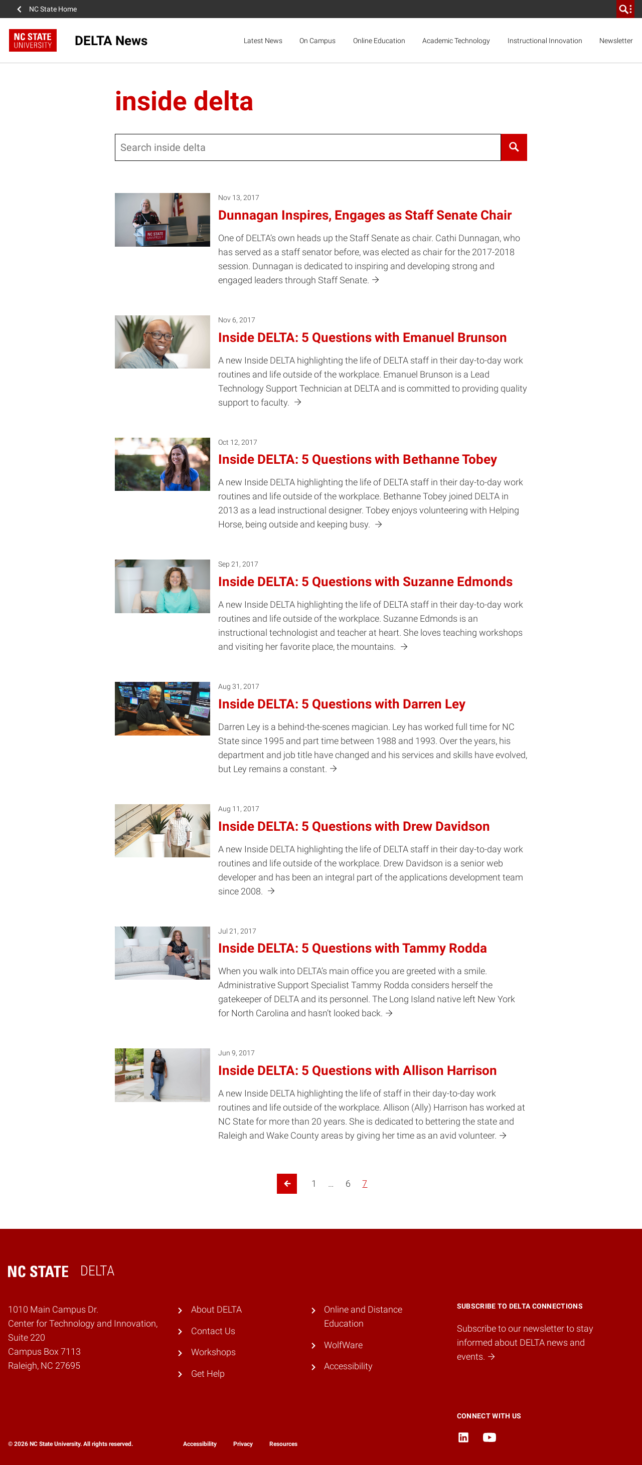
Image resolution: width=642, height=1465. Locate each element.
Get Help (208, 1374)
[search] (625, 9)
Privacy (243, 1443)
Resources (283, 1443)
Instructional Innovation (545, 41)
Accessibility (348, 1366)
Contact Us (213, 1331)
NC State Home (53, 9)
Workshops (213, 1352)
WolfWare (343, 1345)
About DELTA (216, 1310)
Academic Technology (456, 41)
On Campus (317, 41)
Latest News (263, 41)
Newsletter (616, 41)
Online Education (379, 41)
